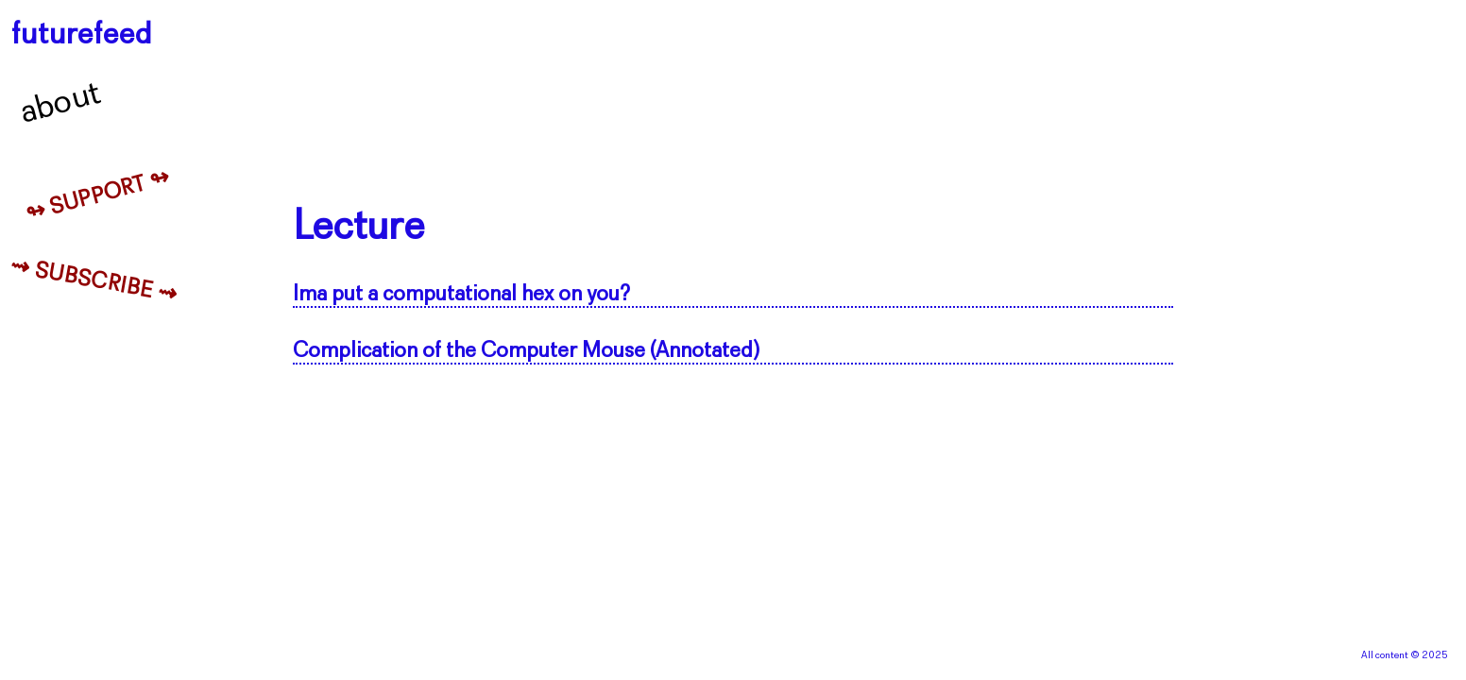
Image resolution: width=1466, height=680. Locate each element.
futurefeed (81, 35)
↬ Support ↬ (98, 196)
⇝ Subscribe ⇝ (94, 282)
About (61, 103)
